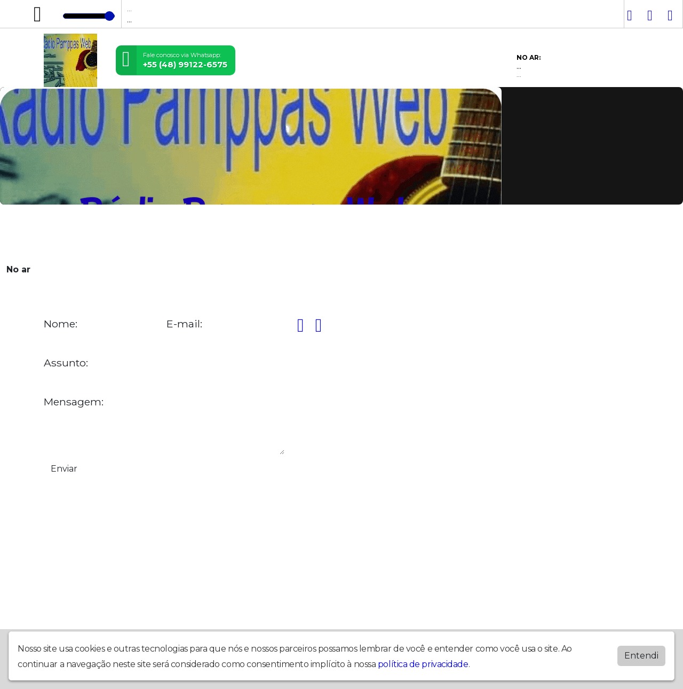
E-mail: (184, 324)
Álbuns (303, 234)
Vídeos (161, 234)
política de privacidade (423, 664)
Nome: (60, 324)
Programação (109, 234)
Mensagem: (74, 402)
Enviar (64, 469)
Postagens (258, 234)
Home (60, 234)
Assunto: (66, 363)
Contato (342, 234)
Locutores (205, 234)
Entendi (641, 656)
